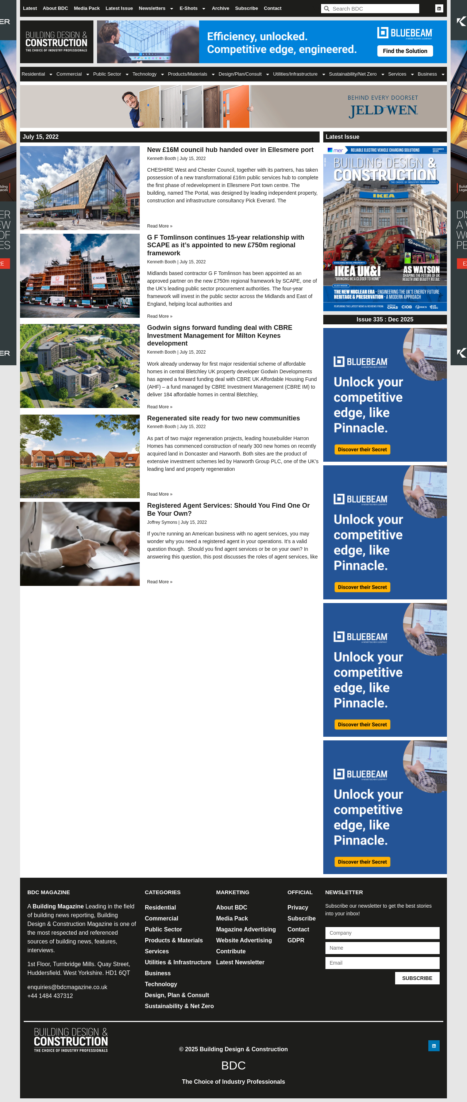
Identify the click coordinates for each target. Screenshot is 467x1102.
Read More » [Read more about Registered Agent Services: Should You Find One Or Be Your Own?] (159, 581)
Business (431, 74)
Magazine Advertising (246, 929)
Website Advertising (244, 940)
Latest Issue (119, 8)
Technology (148, 74)
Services (401, 74)
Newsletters (156, 9)
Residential (37, 74)
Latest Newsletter (240, 962)
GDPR (295, 940)
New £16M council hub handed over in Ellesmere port (230, 149)
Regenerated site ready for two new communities (223, 418)
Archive (220, 8)
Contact (272, 8)
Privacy (297, 907)
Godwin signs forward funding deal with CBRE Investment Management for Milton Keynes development (219, 335)
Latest (30, 8)
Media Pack (87, 8)
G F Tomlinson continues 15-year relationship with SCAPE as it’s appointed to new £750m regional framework (225, 245)
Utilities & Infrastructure (178, 962)
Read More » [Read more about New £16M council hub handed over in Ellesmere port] (159, 226)
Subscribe (246, 8)
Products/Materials (192, 74)
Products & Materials (174, 940)
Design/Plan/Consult (244, 74)
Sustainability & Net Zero (179, 1006)
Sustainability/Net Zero (357, 74)
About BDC (55, 8)
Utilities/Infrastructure (299, 74)
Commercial (73, 74)
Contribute (231, 951)
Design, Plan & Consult (177, 995)
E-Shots (193, 9)
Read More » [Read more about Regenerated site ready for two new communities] (159, 494)
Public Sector (111, 74)
